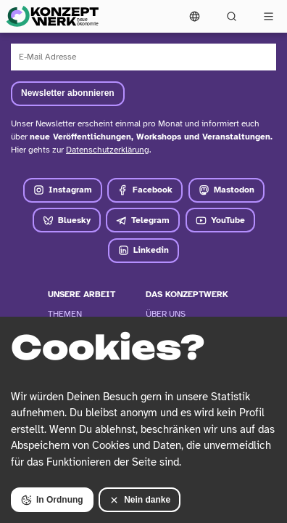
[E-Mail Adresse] (143, 57)
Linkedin (143, 250)
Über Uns (166, 314)
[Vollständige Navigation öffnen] (268, 16)
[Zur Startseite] (52, 16)
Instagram (62, 190)
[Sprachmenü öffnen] (194, 16)
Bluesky (67, 220)
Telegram (143, 220)
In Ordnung (52, 500)
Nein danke (139, 500)
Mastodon (226, 190)
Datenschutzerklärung (107, 150)
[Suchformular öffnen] (231, 16)
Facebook (144, 190)
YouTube (220, 220)
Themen (65, 314)
